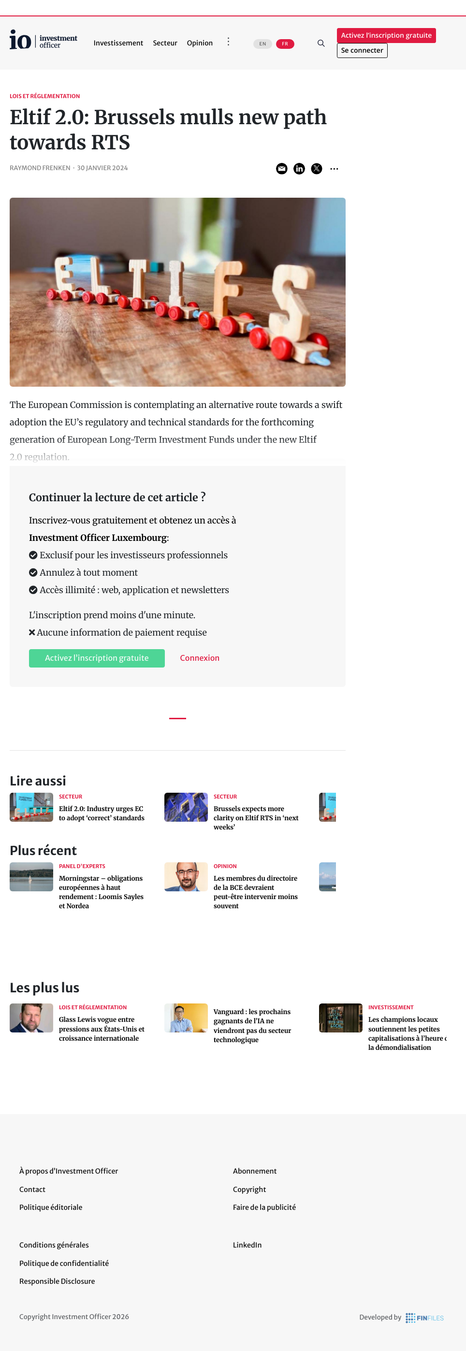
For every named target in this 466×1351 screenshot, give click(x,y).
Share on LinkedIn (299, 168)
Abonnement (255, 1171)
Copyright (249, 1189)
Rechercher (321, 43)
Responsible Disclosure (57, 1281)
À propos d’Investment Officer (68, 1171)
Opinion (200, 43)
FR (285, 44)
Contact (32, 1189)
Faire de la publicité (264, 1207)
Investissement (119, 43)
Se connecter (362, 50)
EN (262, 44)
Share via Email (282, 168)
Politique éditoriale (50, 1207)
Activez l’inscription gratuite (386, 35)
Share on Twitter (316, 168)
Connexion (200, 658)
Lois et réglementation (45, 96)
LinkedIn (247, 1245)
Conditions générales (54, 1245)
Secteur (165, 43)
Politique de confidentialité (64, 1263)
